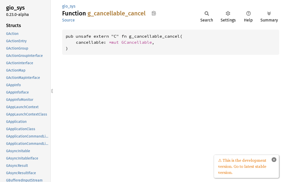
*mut (115, 42)
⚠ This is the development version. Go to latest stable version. (242, 166)
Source (68, 20)
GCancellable (136, 42)
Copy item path (154, 13)
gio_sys (68, 6)
